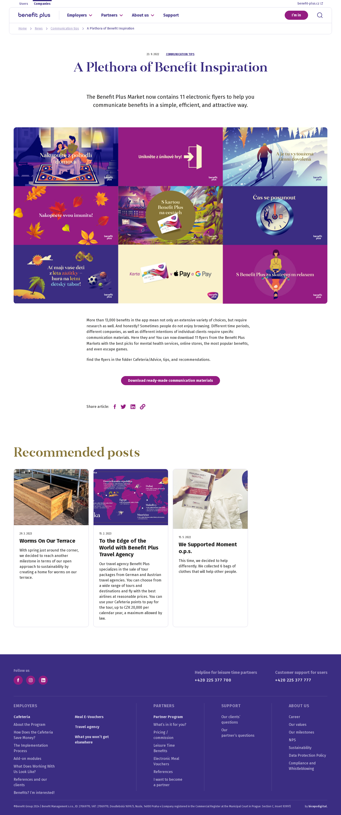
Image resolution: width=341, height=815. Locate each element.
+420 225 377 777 (293, 680)
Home (22, 28)
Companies (42, 4)
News (39, 28)
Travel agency (87, 727)
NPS (292, 740)
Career (294, 717)
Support (171, 15)
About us (140, 15)
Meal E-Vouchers (89, 717)
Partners (109, 15)
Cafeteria (22, 717)
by (316, 806)
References (163, 772)
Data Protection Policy (307, 755)
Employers (77, 15)
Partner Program (168, 717)
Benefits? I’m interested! (34, 792)
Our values (297, 724)
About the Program (29, 724)
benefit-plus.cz (310, 3)
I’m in (296, 15)
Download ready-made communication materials (170, 380)
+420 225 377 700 (213, 680)
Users (23, 4)
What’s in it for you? (169, 724)
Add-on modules (27, 758)
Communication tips (65, 28)
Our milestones (301, 732)
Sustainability (300, 748)
